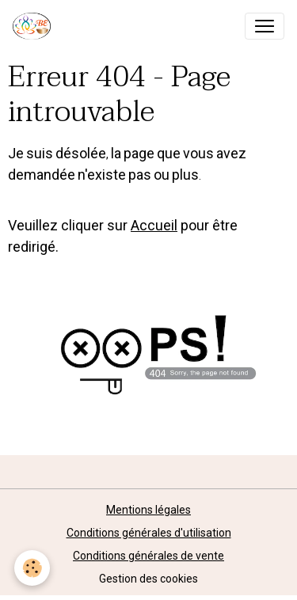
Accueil (154, 225)
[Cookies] (32, 568)
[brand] (35, 26)
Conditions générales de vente (148, 555)
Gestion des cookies (148, 578)
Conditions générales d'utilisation (149, 532)
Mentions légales (148, 509)
